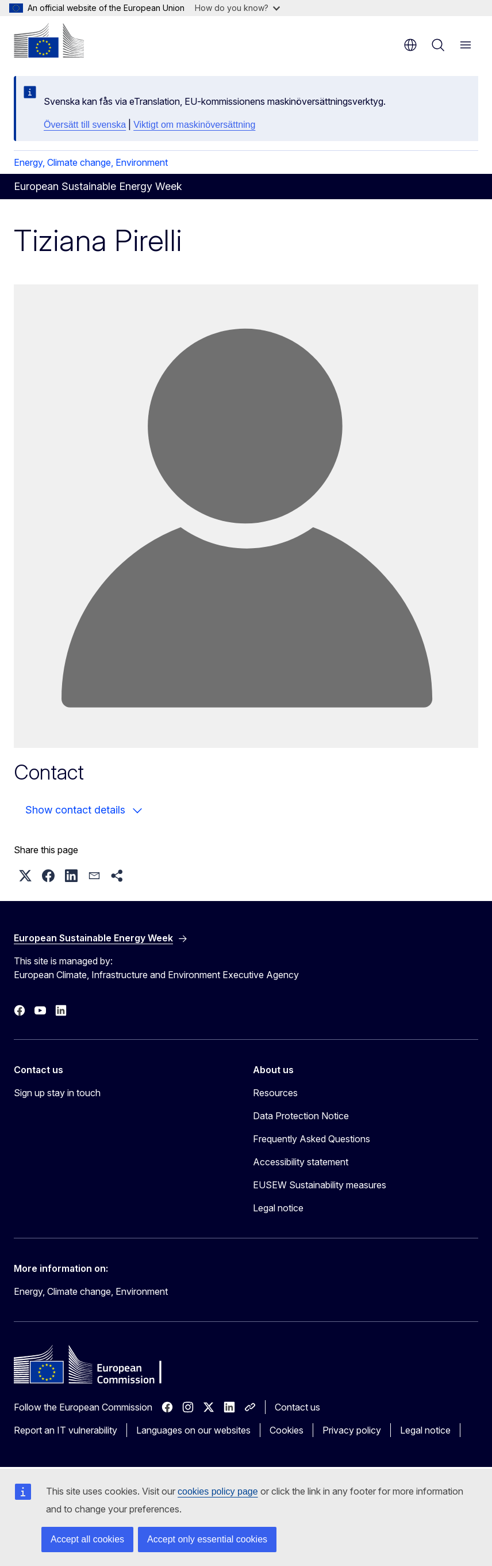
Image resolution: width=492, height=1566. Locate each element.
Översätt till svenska (85, 125)
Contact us (297, 1407)
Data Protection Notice (301, 1116)
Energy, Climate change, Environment (91, 162)
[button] (25, 875)
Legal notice (278, 1208)
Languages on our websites (193, 1430)
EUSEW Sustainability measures (319, 1185)
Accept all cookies (87, 1539)
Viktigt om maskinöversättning (194, 125)
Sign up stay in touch (57, 1093)
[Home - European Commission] (49, 40)
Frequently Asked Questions (311, 1139)
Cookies (286, 1430)
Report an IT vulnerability (65, 1430)
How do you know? (237, 8)
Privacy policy (351, 1430)
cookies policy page (218, 1491)
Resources (275, 1093)
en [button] (410, 45)
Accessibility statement (300, 1162)
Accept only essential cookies (207, 1539)
